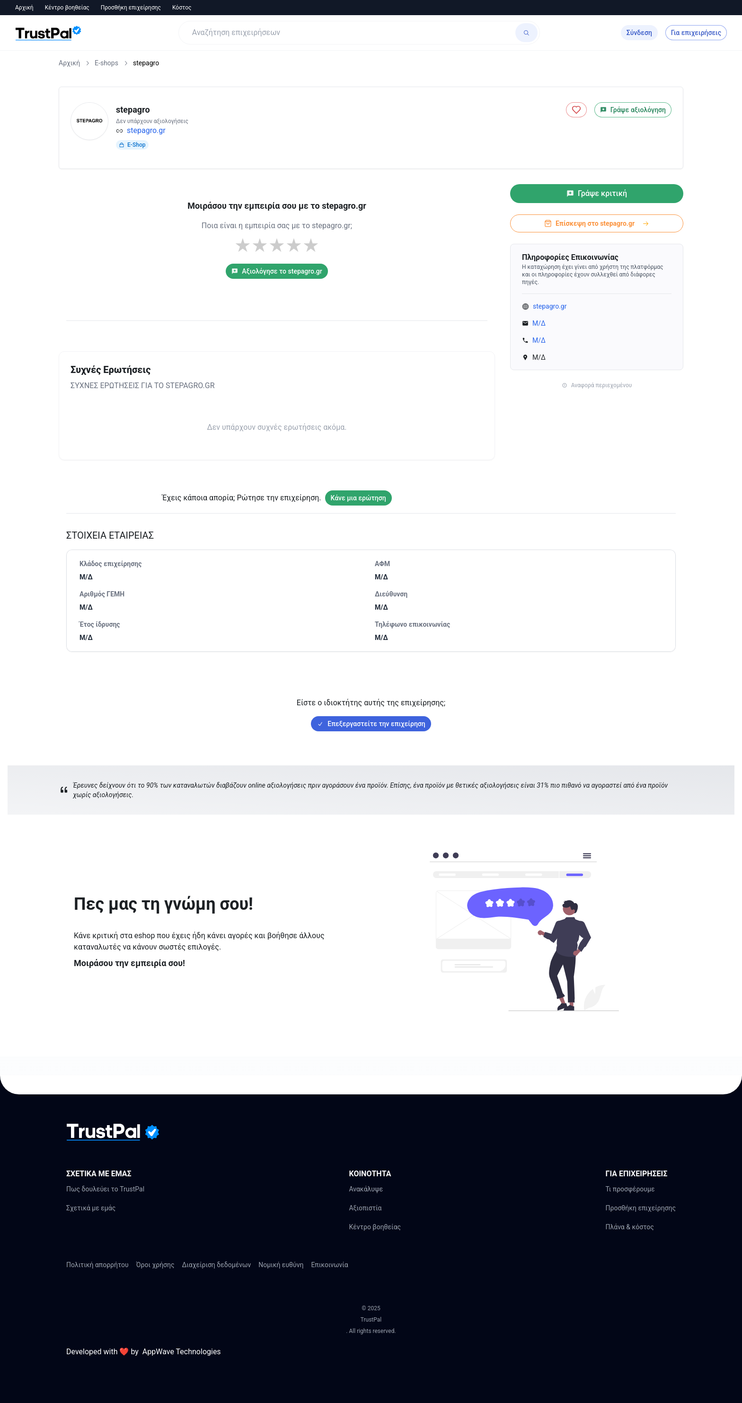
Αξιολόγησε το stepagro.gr (276, 271)
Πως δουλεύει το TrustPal (105, 1189)
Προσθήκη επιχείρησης (131, 7)
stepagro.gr (146, 130)
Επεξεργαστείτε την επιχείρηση (371, 724)
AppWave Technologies (181, 1351)
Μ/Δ (539, 323)
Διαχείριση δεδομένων (216, 1265)
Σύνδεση (639, 32)
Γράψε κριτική (596, 193)
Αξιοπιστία (365, 1208)
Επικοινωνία (329, 1265)
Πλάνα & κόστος (629, 1227)
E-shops (106, 63)
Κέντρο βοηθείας (67, 7)
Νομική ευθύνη (280, 1265)
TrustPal (371, 1319)
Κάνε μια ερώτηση (358, 498)
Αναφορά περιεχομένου (597, 385)
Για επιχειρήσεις (696, 32)
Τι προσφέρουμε (629, 1189)
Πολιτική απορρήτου (97, 1265)
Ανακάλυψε (366, 1189)
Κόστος (182, 7)
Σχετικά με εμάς (90, 1208)
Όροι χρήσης (155, 1265)
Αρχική (24, 7)
